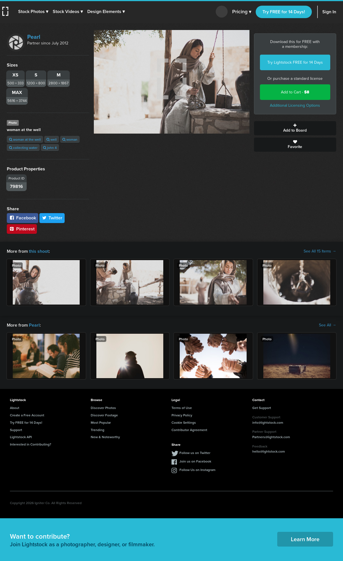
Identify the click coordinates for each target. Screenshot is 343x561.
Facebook (22, 218)
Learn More (305, 539)
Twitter (52, 218)
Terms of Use (182, 407)
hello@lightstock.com (268, 451)
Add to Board (295, 128)
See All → (327, 325)
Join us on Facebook (195, 461)
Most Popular (101, 422)
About (14, 407)
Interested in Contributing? (30, 444)
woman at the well (25, 139)
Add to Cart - (295, 92)
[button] (33, 11)
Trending (97, 429)
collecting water (23, 147)
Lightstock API (21, 436)
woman (69, 139)
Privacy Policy (182, 415)
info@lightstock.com (267, 422)
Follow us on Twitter (194, 452)
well (51, 139)
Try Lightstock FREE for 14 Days (295, 62)
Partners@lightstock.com (271, 436)
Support (16, 429)
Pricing (241, 12)
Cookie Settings (184, 422)
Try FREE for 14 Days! (283, 11)
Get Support (261, 407)
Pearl (33, 37)
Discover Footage (104, 415)
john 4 (50, 147)
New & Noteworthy (105, 436)
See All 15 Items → (320, 251)
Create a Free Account (27, 415)
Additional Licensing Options (295, 105)
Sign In (329, 11)
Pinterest (22, 229)
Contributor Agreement (189, 429)
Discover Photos (103, 407)
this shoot (39, 251)
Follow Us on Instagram (197, 469)
